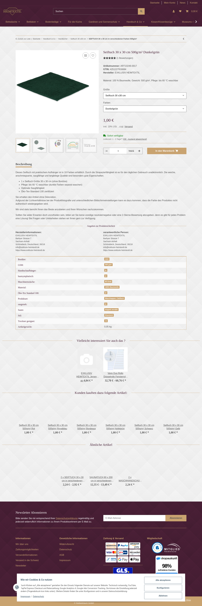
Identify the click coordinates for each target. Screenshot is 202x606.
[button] (173, 11)
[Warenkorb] (192, 11)
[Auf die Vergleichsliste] (85, 55)
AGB (61, 555)
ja (105, 270)
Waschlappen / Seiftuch (114, 298)
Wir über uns (22, 544)
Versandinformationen (26, 555)
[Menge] (118, 151)
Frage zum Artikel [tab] (68, 164)
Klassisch (109, 315)
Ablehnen (162, 596)
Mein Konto (169, 3)
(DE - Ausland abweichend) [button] (135, 139)
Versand (128, 126)
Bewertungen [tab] (44, 164)
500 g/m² (108, 265)
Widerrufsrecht (66, 544)
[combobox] (144, 95)
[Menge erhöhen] (139, 151)
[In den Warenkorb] (18, 48)
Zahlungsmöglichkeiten (27, 549)
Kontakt (194, 3)
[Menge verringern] (106, 151)
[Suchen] (95, 11)
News (182, 3)
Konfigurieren (162, 589)
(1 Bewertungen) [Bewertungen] (118, 58)
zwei (107, 259)
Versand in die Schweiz (27, 560)
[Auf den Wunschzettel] (93, 55)
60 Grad (108, 282)
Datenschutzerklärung (67, 518)
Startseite (154, 3)
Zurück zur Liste (24, 39)
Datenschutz (39, 597)
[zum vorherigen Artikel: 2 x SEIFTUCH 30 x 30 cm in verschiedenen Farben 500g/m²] (183, 39)
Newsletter (21, 565)
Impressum (26, 597)
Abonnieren (176, 518)
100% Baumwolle (112, 287)
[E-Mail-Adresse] (134, 518)
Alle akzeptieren (162, 581)
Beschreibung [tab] (24, 164)
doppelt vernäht (111, 310)
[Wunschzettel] (180, 11)
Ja (106, 321)
